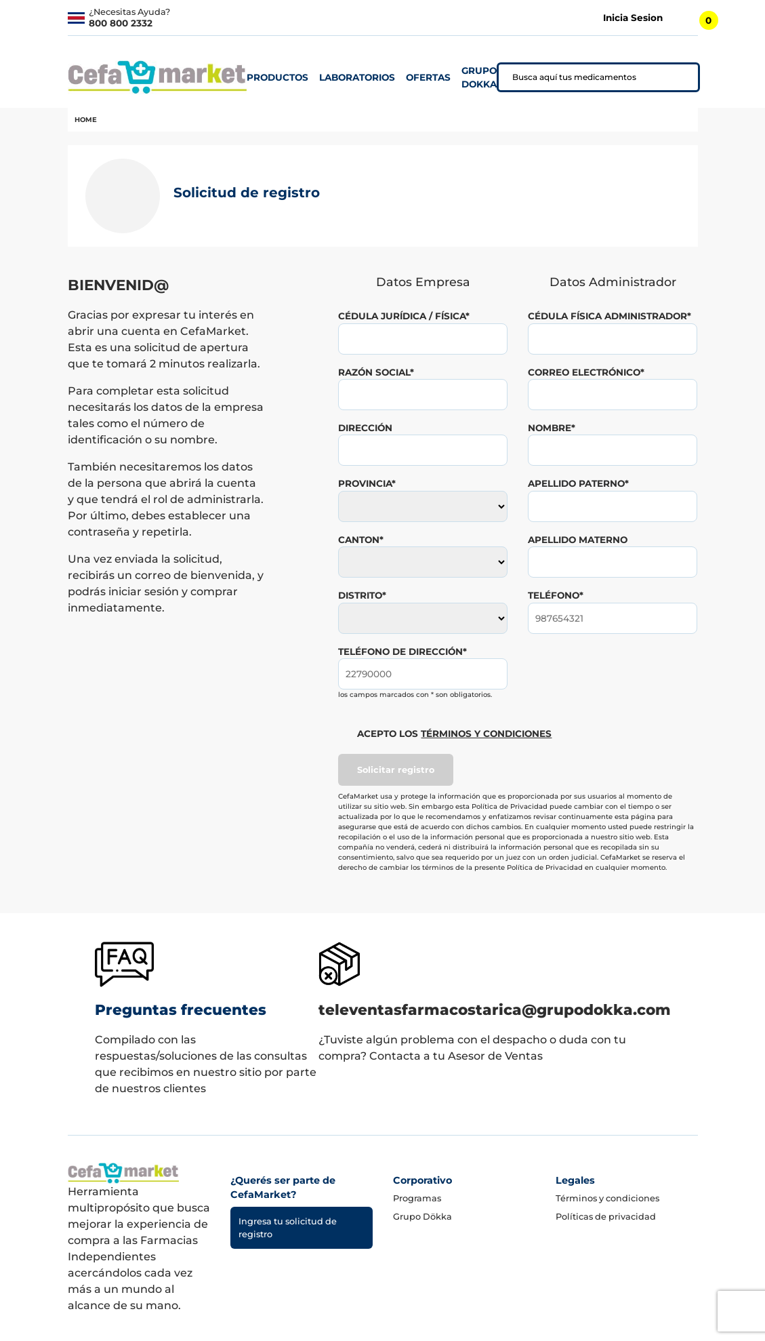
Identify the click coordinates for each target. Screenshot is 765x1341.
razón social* (376, 372)
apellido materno (577, 539)
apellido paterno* (578, 483)
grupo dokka (479, 77)
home (86, 119)
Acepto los (454, 733)
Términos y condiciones (607, 1198)
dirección (365, 427)
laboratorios (357, 77)
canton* (361, 539)
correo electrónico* (586, 372)
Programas (417, 1198)
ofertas (428, 77)
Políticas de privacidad (606, 1217)
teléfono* (555, 595)
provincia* (367, 483)
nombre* (551, 427)
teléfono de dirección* (402, 651)
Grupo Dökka (422, 1217)
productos (277, 77)
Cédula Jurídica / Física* (404, 316)
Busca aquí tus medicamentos (574, 77)
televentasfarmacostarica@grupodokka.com (494, 1009)
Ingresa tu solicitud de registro (288, 1227)
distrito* (362, 595)
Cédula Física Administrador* (609, 316)
